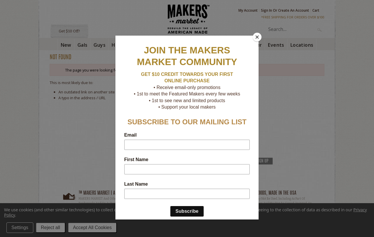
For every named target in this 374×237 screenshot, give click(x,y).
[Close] (257, 37)
